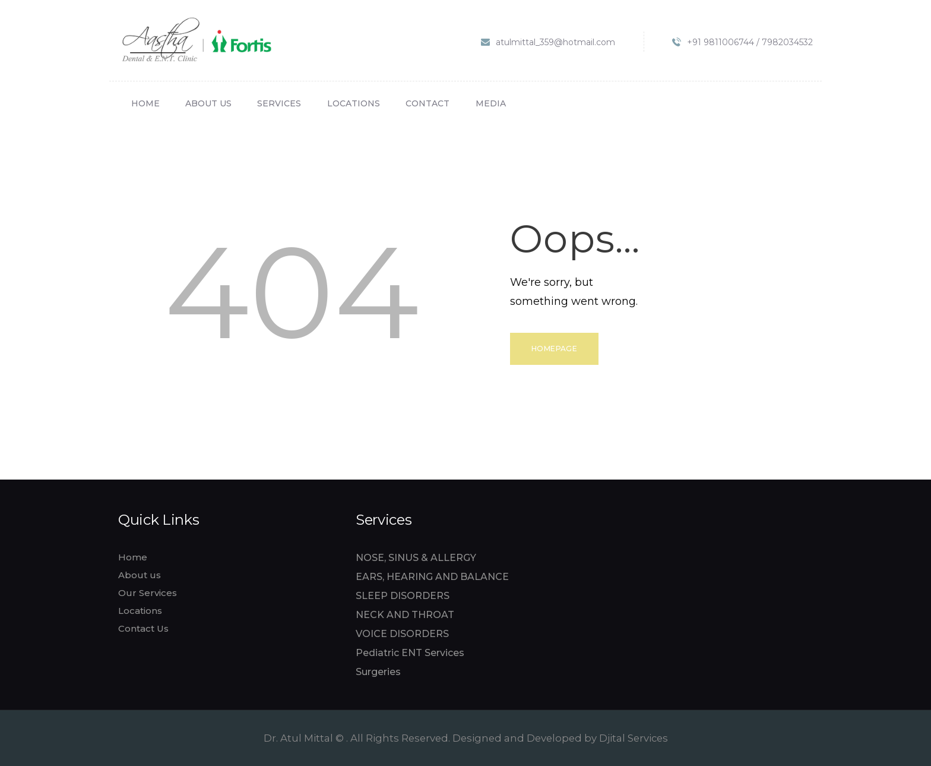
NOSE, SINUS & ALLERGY (416, 557)
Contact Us (143, 628)
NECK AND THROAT (405, 614)
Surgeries (378, 671)
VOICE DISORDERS (402, 633)
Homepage (554, 348)
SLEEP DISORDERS (402, 595)
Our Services (147, 592)
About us (139, 575)
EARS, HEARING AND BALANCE (432, 576)
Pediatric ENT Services (410, 652)
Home (132, 557)
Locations (140, 610)
